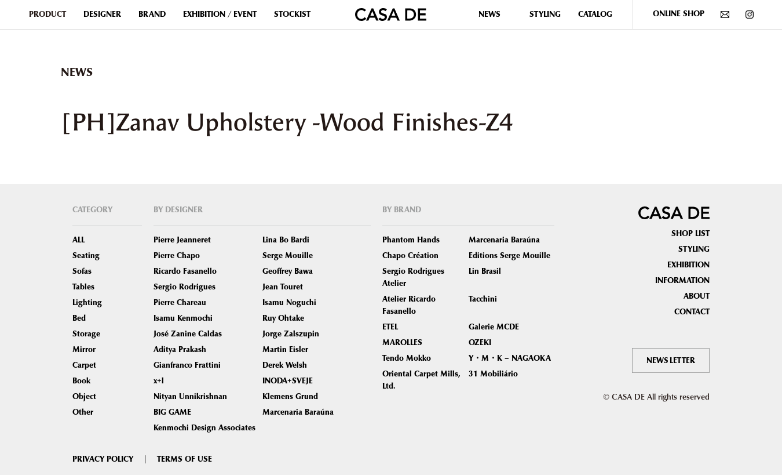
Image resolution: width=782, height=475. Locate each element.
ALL (78, 240)
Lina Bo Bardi (285, 240)
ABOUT (697, 296)
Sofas (82, 271)
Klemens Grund (290, 396)
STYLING (545, 14)
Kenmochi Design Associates (204, 428)
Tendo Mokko (406, 358)
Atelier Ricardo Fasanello (409, 305)
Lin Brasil (485, 271)
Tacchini (483, 299)
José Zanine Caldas (188, 334)
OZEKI (480, 343)
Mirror (84, 350)
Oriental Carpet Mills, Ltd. (421, 380)
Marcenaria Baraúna (298, 412)
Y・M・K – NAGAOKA (510, 358)
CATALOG (595, 14)
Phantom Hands (411, 240)
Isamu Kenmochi (183, 318)
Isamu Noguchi (289, 303)
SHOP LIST (690, 234)
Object (84, 396)
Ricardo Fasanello (185, 271)
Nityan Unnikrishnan (190, 396)
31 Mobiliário (493, 374)
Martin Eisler (285, 350)
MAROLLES (402, 343)
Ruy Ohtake (283, 318)
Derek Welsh (284, 365)
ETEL (390, 327)
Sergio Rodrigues (184, 287)
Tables (83, 287)
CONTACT (692, 312)
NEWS (489, 14)
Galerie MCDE (494, 327)
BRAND (152, 14)
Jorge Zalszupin (290, 334)
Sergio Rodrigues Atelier (413, 277)
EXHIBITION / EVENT (220, 14)
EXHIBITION (688, 265)
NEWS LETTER (670, 360)
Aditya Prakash (180, 350)
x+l (159, 381)
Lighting (87, 303)
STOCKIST (292, 14)
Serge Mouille (287, 256)
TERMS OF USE (184, 459)
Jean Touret (282, 287)
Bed (79, 318)
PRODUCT (47, 14)
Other (82, 412)
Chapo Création (410, 256)
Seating (86, 256)
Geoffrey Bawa (287, 271)
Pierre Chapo (177, 256)
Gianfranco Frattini (187, 365)
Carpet (84, 365)
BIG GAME (172, 412)
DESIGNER (102, 14)
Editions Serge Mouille (509, 256)
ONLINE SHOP (678, 14)
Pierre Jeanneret (182, 240)
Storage (86, 334)
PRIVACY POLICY (102, 459)
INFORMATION (682, 280)
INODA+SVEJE (287, 381)
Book (81, 381)
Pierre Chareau (180, 303)
